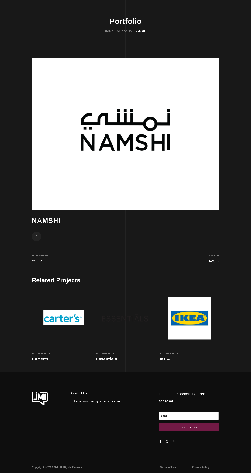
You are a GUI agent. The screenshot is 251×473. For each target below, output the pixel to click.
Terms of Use (168, 467)
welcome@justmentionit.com (101, 401)
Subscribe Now (189, 427)
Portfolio (124, 31)
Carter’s (40, 359)
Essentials (106, 359)
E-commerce (41, 353)
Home (109, 31)
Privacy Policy (200, 467)
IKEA (165, 359)
